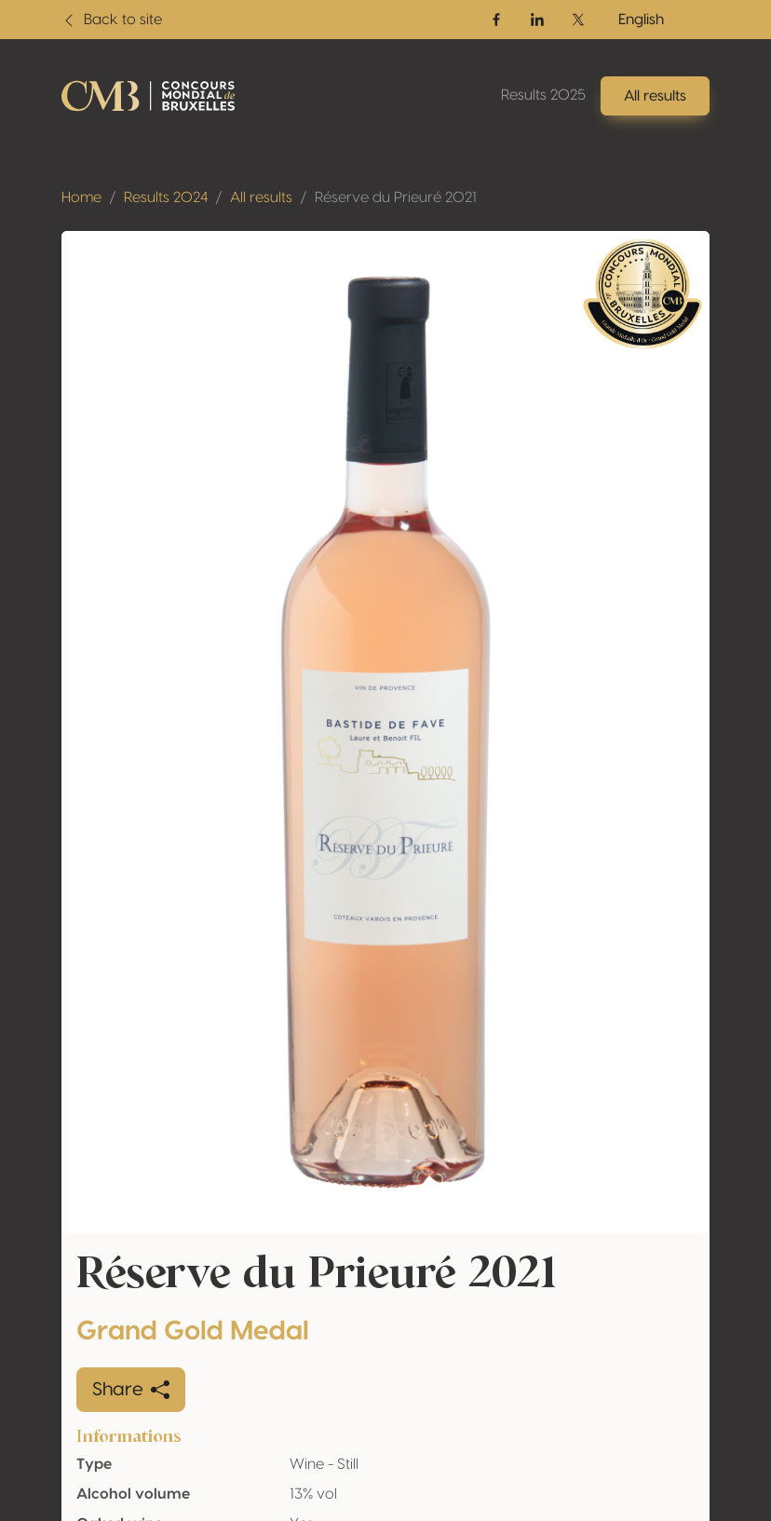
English (641, 19)
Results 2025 (543, 95)
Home (81, 197)
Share (130, 1389)
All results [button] (655, 95)
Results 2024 (166, 197)
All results (261, 197)
